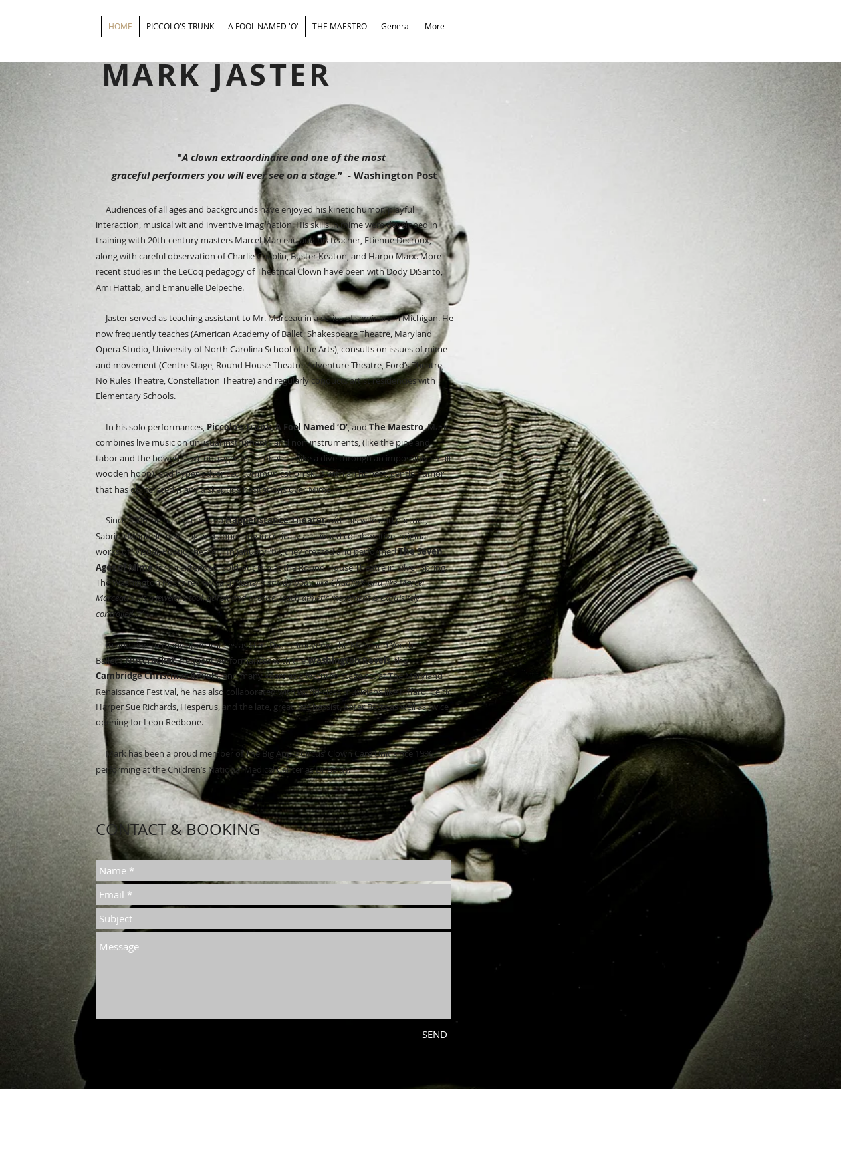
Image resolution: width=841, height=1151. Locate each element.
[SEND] (435, 1034)
